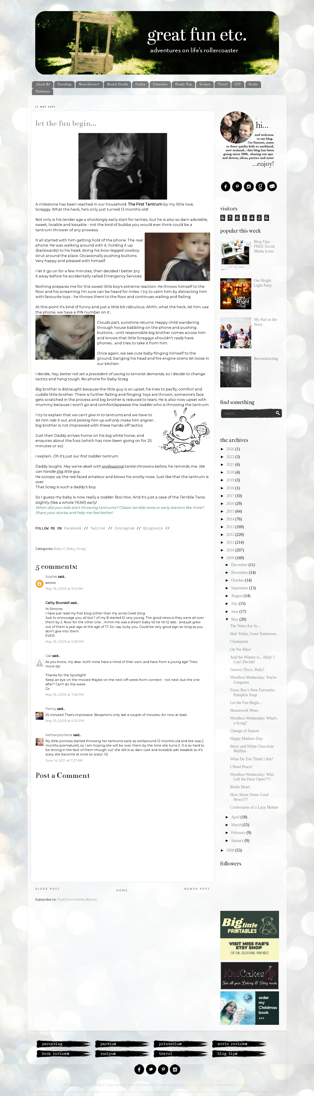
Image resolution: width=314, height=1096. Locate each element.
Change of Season (244, 731)
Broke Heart (240, 787)
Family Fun (183, 84)
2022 (230, 457)
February (238, 832)
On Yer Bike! (240, 649)
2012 (230, 534)
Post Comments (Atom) (77, 900)
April (236, 817)
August (237, 596)
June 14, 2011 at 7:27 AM (64, 761)
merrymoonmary (199, 1085)
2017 (230, 496)
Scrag (81, 549)
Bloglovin (153, 528)
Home (122, 890)
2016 (230, 503)
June (235, 611)
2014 (230, 519)
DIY (238, 84)
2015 (230, 511)
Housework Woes (244, 710)
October (238, 580)
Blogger (243, 1085)
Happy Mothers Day (246, 738)
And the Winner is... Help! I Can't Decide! (252, 659)
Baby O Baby (64, 549)
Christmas (42, 91)
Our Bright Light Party (263, 283)
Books (252, 84)
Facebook (73, 528)
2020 (230, 472)
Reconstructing (266, 358)
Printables (160, 84)
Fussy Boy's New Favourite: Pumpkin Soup (252, 692)
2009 (230, 558)
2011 (230, 542)
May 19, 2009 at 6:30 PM (64, 721)
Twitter (98, 528)
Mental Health (117, 84)
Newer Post (197, 889)
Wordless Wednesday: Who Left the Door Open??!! (252, 777)
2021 (230, 464)
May (235, 619)
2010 (230, 550)
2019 (230, 480)
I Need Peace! (241, 767)
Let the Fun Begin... (65, 123)
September (240, 588)
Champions (239, 641)
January (237, 840)
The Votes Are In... (245, 626)
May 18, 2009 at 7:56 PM (64, 695)
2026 (230, 449)
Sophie (51, 577)
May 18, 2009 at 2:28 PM (64, 642)
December (239, 565)
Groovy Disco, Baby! (247, 669)
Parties (140, 84)
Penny (50, 709)
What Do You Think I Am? (251, 759)
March (236, 825)
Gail (48, 656)
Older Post (47, 889)
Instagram (124, 528)
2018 (230, 488)
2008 (230, 850)
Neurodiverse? (89, 84)
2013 (230, 527)
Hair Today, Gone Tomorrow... (254, 633)
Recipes (204, 84)
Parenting (64, 84)
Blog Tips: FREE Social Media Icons (264, 246)
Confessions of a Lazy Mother (254, 807)
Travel (222, 84)
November (240, 572)
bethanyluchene (58, 735)
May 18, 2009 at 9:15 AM (64, 589)
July (235, 603)
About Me (43, 84)
